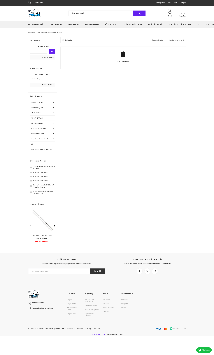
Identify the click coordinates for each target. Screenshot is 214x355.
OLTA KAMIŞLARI (37, 108)
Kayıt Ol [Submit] (97, 271)
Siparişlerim (160, 3)
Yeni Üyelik (106, 300)
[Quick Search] (38, 51)
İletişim (183, 3)
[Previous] (30, 226)
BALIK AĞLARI (35, 113)
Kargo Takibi (172, 3)
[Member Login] (169, 13)
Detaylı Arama (48, 57)
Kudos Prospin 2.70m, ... (42, 235)
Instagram (124, 304)
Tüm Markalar (48, 85)
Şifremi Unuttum (108, 308)
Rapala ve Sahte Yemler (40, 139)
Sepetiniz (106, 312)
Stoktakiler (68, 40)
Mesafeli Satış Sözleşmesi (89, 301)
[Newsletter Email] (66, 271)
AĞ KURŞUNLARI (37, 123)
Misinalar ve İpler (37, 133)
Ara (52, 51)
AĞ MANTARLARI (37, 118)
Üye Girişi (106, 304)
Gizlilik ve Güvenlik (91, 306)
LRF (32, 144)
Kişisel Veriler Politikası (89, 315)
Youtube (123, 308)
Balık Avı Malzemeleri (39, 128)
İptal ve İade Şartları (92, 310)
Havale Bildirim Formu (72, 309)
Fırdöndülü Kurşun (55, 33)
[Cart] (182, 13)
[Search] (107, 13)
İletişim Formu (72, 314)
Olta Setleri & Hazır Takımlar (41, 149)
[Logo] (34, 13)
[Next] (54, 226)
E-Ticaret (101, 334)
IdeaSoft (94, 334)
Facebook (124, 300)
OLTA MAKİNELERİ (37, 102)
